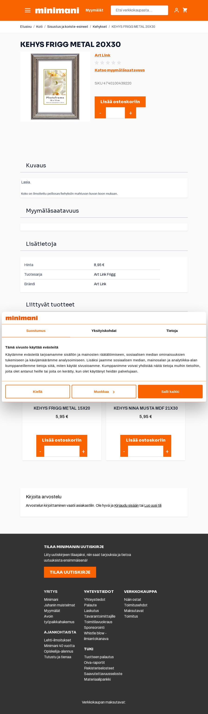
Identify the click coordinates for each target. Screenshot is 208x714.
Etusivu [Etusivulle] (26, 26)
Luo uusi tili (152, 505)
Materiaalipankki (97, 679)
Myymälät (52, 611)
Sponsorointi (94, 628)
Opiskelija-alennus (58, 651)
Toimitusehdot (136, 605)
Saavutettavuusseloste (103, 674)
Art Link (102, 55)
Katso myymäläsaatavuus (120, 70)
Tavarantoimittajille (99, 616)
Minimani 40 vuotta (59, 646)
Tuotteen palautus (99, 657)
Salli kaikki (170, 392)
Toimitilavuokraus (98, 622)
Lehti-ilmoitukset (57, 640)
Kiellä (37, 392)
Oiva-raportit (94, 663)
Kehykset (100, 26)
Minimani (51, 599)
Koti (39, 26)
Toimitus (131, 616)
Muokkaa (104, 392)
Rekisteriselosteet (99, 668)
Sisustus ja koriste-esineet (67, 26)
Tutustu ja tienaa (57, 657)
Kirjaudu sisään (126, 505)
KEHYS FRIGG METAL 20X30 (133, 26)
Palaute (90, 605)
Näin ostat (132, 599)
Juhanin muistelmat (59, 605)
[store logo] (57, 10)
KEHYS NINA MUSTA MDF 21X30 (146, 408)
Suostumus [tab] (36, 330)
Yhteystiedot (94, 599)
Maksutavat (134, 611)
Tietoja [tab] (172, 330)
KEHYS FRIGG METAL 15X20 (62, 408)
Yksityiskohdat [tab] (103, 330)
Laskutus (91, 611)
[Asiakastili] (176, 10)
